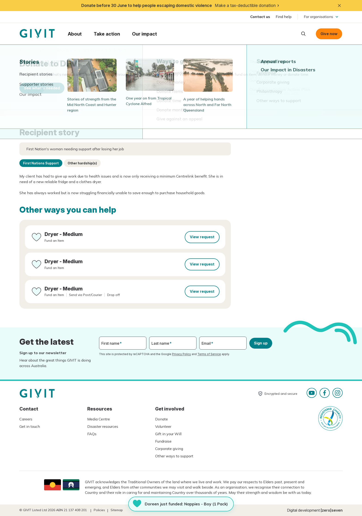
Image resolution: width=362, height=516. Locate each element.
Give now (329, 33)
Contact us (260, 16)
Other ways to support (174, 456)
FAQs (92, 434)
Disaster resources (102, 426)
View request (202, 237)
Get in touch (29, 426)
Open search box (303, 33)
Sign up (261, 343)
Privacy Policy (181, 354)
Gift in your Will (168, 434)
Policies (99, 510)
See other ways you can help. (274, 93)
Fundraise (163, 441)
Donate (161, 419)
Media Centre (98, 419)
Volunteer (163, 426)
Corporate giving (169, 448)
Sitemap (117, 510)
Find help (284, 16)
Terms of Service (209, 354)
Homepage (37, 33)
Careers (25, 419)
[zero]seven (332, 510)
